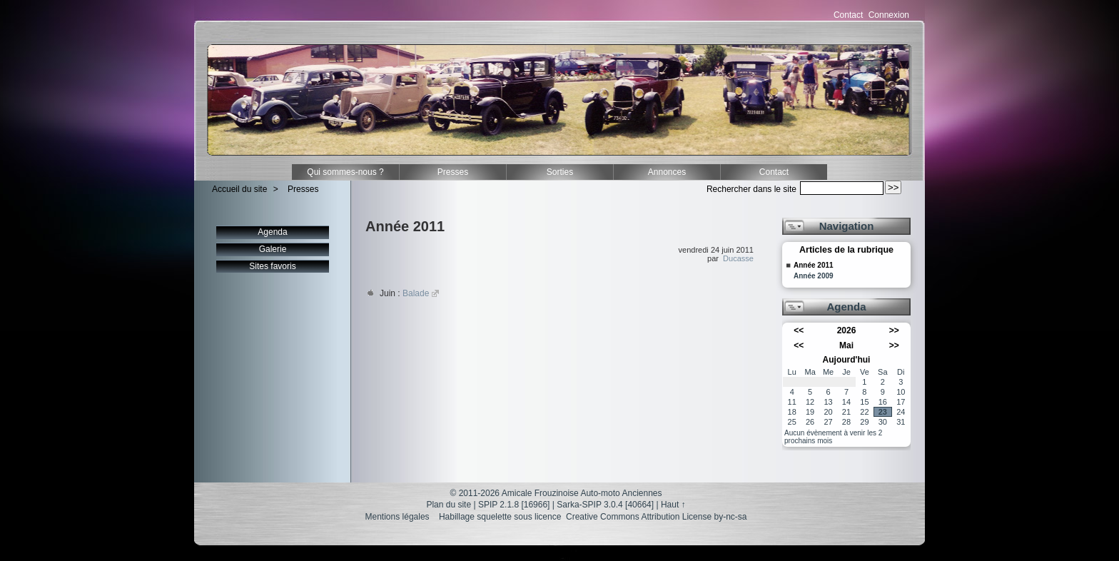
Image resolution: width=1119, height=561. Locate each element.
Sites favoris (272, 266)
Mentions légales (397, 517)
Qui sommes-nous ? (345, 172)
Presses (452, 172)
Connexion (889, 15)
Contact (848, 15)
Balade (415, 293)
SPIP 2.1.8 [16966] (514, 505)
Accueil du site (239, 189)
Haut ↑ (673, 505)
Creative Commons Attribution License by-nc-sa (656, 517)
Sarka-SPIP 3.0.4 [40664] (605, 505)
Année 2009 (814, 276)
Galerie (273, 249)
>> (894, 330)
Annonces (667, 172)
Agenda (272, 232)
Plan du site (448, 505)
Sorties (560, 172)
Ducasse (738, 258)
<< (799, 330)
